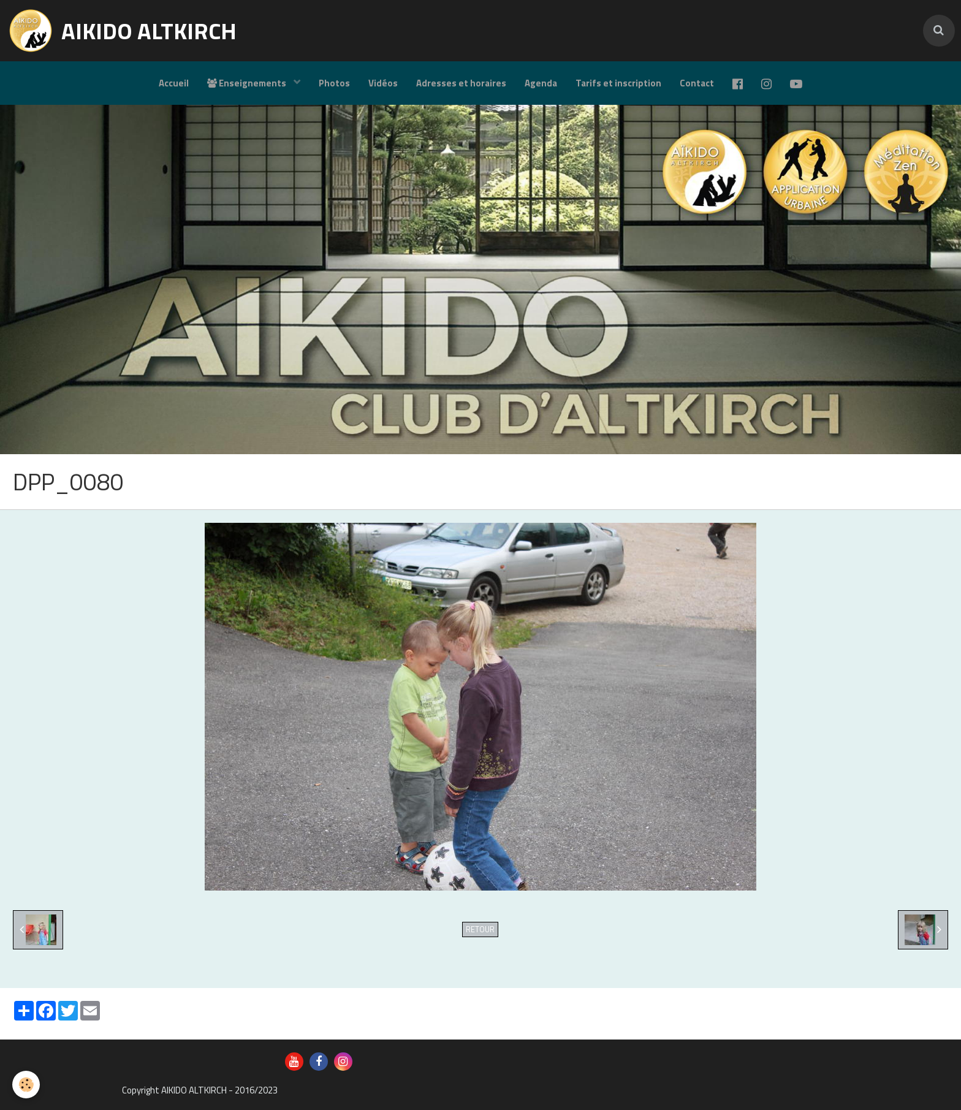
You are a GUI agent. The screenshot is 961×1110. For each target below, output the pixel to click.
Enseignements (247, 83)
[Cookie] (26, 1084)
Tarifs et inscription (618, 83)
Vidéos (383, 83)
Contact (697, 83)
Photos (334, 83)
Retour (480, 929)
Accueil (174, 83)
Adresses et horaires (461, 83)
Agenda (541, 83)
